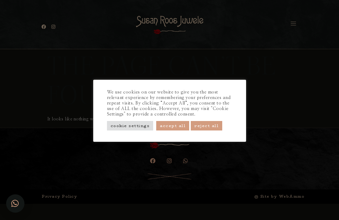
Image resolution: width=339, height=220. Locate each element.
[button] (15, 203)
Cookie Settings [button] (130, 126)
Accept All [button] (173, 126)
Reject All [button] (206, 126)
